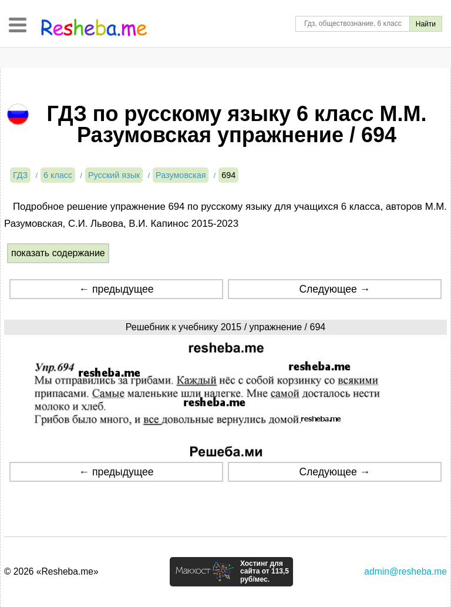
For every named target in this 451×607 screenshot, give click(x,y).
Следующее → (334, 289)
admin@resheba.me (405, 571)
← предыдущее (116, 289)
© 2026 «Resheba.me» (51, 571)
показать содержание (58, 253)
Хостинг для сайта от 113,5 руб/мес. (264, 571)
